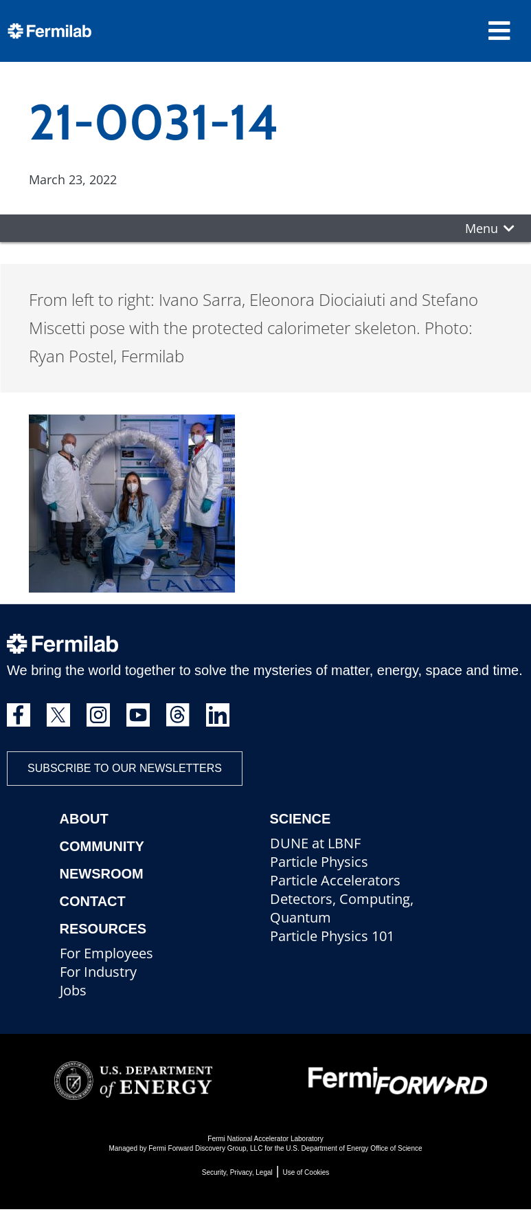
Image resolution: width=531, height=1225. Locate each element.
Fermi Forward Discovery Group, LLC (205, 1148)
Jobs (73, 990)
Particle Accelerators (335, 880)
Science (300, 818)
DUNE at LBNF (315, 843)
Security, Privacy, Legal (237, 1172)
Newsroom (102, 873)
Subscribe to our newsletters (124, 768)
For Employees (106, 953)
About (84, 818)
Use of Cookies (305, 1172)
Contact (93, 901)
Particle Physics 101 (332, 936)
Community (102, 846)
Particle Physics (319, 861)
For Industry (98, 971)
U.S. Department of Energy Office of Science (354, 1148)
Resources (103, 928)
